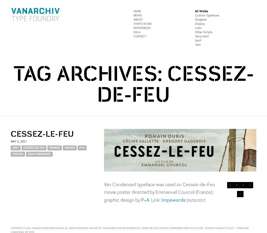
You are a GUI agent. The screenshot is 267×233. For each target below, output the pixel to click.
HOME (137, 11)
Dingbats (201, 19)
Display (200, 23)
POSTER (18, 154)
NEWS (138, 15)
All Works (201, 11)
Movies (70, 148)
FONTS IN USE (143, 23)
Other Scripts (204, 32)
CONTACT (140, 36)
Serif (198, 40)
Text (198, 44)
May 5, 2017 (19, 141)
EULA (137, 32)
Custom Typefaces (207, 15)
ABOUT (138, 19)
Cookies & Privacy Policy (220, 228)
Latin (198, 28)
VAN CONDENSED (39, 154)
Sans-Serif (202, 36)
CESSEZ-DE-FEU (34, 148)
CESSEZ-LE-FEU (42, 135)
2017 (16, 148)
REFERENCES (142, 28)
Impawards (173, 200)
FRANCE (54, 148)
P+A (82, 148)
